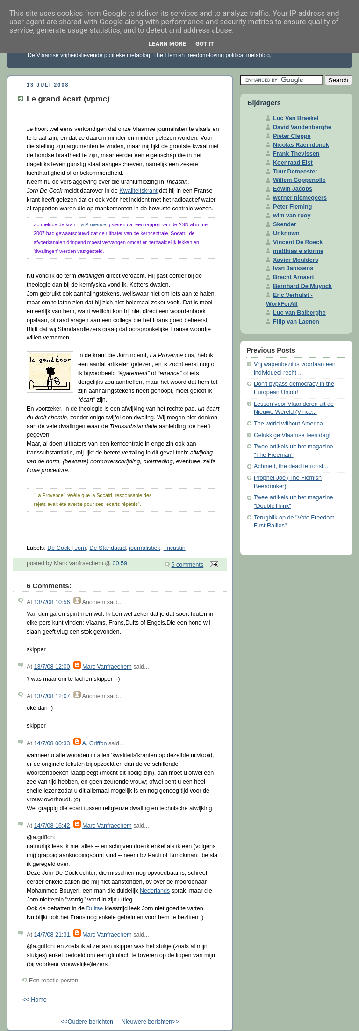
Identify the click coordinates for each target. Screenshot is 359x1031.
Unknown (286, 233)
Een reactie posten (53, 980)
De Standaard (107, 548)
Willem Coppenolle (299, 180)
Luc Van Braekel (295, 118)
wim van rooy (292, 215)
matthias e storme (298, 251)
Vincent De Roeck (298, 242)
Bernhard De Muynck (302, 286)
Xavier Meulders (295, 260)
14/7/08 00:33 (52, 743)
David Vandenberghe (302, 127)
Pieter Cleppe (292, 136)
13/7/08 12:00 (52, 666)
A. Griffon (94, 743)
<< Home (34, 999)
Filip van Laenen (296, 321)
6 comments (188, 565)
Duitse (94, 908)
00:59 (120, 563)
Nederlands (155, 890)
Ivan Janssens (293, 268)
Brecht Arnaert (293, 277)
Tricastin (175, 548)
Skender (284, 224)
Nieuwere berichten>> (150, 1021)
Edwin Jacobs (292, 189)
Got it (204, 43)
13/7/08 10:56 (52, 602)
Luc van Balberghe (299, 313)
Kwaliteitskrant (138, 190)
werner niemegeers (300, 198)
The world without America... (291, 423)
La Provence (92, 224)
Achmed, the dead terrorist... (291, 466)
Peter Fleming (292, 206)
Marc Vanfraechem (107, 666)
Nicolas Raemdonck (301, 145)
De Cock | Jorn (66, 548)
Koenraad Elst (293, 162)
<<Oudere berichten (88, 1021)
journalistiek (144, 548)
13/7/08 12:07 (52, 696)
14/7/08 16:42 (52, 825)
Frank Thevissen (296, 154)
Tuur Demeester (295, 171)
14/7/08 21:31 (52, 934)
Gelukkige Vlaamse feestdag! (292, 435)
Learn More (167, 43)
